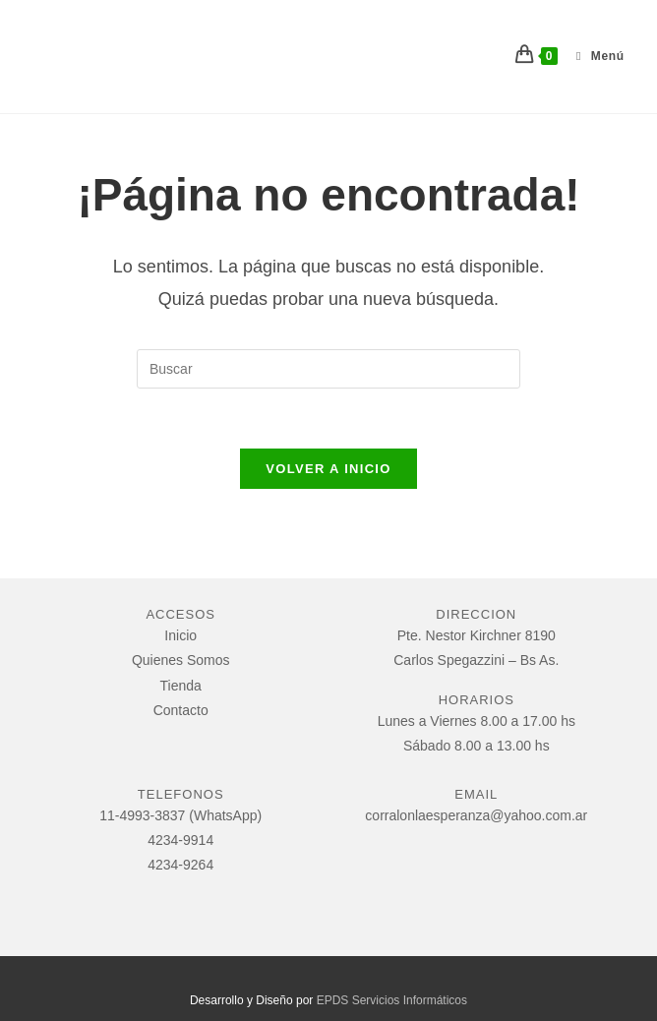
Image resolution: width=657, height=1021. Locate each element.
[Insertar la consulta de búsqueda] (328, 369)
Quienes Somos (181, 660)
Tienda (181, 685)
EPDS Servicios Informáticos (392, 1000)
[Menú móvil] (593, 56)
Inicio (180, 635)
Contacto (181, 710)
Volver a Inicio (328, 468)
